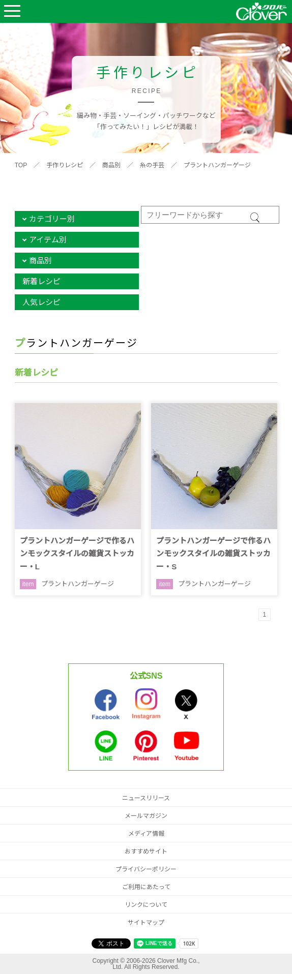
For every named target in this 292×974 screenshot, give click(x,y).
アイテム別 (48, 239)
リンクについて (146, 904)
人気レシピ (41, 302)
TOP (21, 165)
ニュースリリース (146, 798)
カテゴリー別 (52, 219)
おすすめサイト (146, 851)
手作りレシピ (64, 165)
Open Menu (12, 11)
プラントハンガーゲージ (217, 165)
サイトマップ (146, 922)
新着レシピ (41, 281)
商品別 (111, 165)
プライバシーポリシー (146, 869)
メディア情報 (146, 833)
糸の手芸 (152, 165)
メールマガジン (146, 815)
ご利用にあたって (146, 887)
